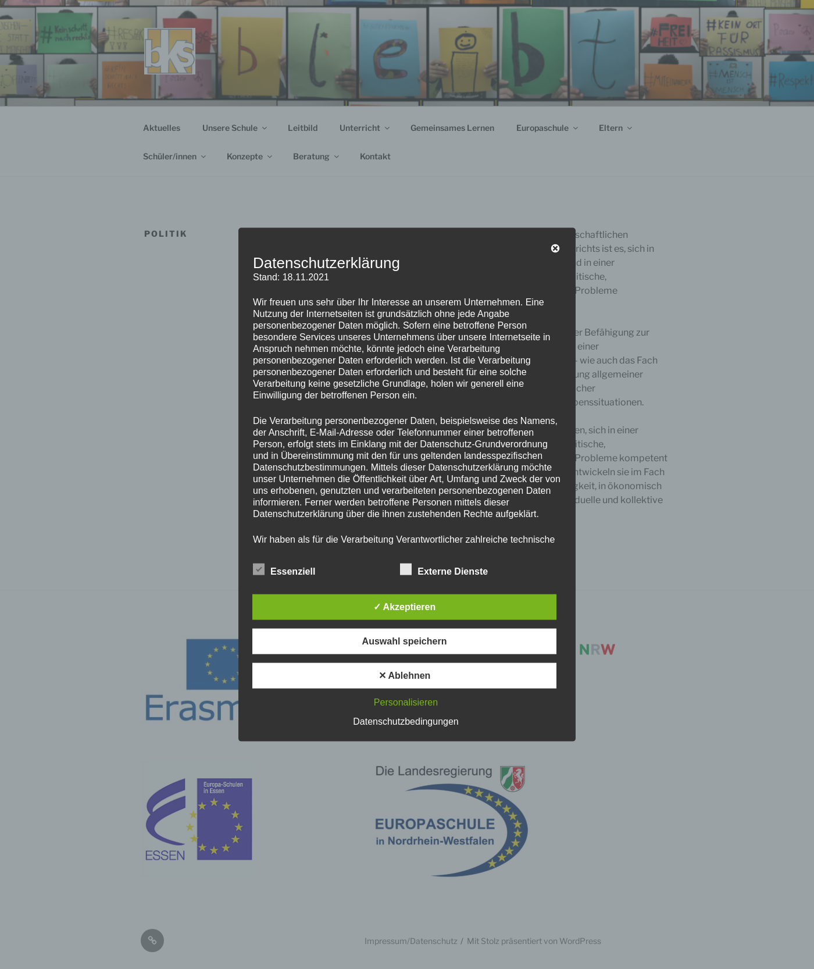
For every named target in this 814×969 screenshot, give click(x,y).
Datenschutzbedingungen (405, 721)
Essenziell (284, 569)
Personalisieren (406, 702)
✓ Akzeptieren (404, 606)
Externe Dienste (444, 569)
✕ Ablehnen (405, 675)
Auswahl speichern (404, 641)
